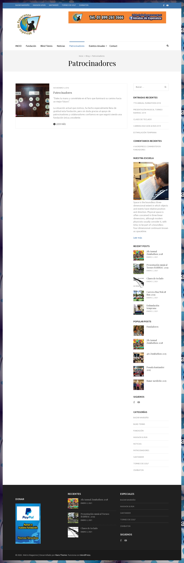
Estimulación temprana (144, 132)
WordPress (85, 555)
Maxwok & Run (39, 5)
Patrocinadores (76, 46)
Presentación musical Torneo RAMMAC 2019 (157, 266)
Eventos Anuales (97, 46)
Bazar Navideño (22, 5)
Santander (53, 5)
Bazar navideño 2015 (156, 380)
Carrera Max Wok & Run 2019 (147, 126)
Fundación (31, 46)
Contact (113, 46)
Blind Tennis (47, 46)
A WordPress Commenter (145, 146)
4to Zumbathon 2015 (156, 353)
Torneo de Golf (69, 5)
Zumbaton (83, 5)
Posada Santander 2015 (155, 368)
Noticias (61, 46)
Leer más (59, 124)
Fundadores (139, 150)
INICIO (18, 46)
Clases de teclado (142, 119)
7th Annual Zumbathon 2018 (147, 103)
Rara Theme (61, 555)
